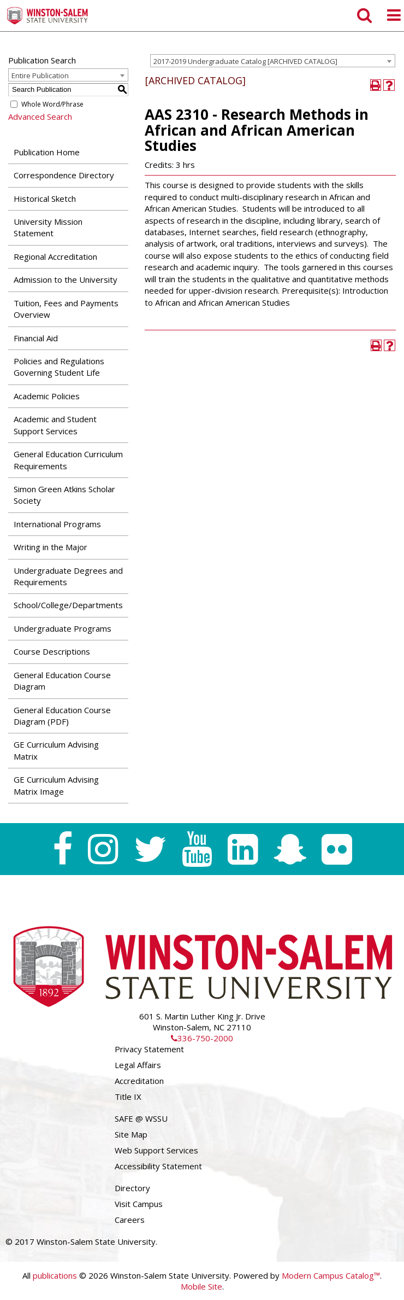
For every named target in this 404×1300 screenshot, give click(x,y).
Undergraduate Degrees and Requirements (68, 576)
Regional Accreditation (55, 256)
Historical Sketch (45, 198)
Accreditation (139, 1080)
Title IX (128, 1096)
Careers (130, 1219)
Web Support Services (156, 1150)
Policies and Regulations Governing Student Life (59, 366)
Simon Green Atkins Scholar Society (64, 494)
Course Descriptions (52, 651)
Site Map (131, 1134)
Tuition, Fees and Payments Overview (66, 309)
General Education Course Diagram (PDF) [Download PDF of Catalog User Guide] (62, 715)
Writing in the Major (50, 546)
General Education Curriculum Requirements (68, 459)
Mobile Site (201, 1286)
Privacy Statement (149, 1049)
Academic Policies (47, 395)
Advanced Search (40, 116)
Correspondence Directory (64, 175)
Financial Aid (36, 338)
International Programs (57, 523)
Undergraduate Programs (62, 628)
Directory (132, 1187)
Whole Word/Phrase (52, 104)
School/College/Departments (68, 604)
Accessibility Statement (158, 1166)
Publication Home (47, 152)
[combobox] (272, 60)
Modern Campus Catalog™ (331, 1275)
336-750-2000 (202, 1038)
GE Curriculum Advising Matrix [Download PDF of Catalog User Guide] (56, 750)
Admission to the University (65, 279)
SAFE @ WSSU (141, 1118)
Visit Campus (139, 1203)
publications (55, 1275)
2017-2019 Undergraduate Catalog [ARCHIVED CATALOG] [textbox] (245, 61)
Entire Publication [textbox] (40, 75)
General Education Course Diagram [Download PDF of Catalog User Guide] (62, 680)
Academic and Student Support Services (55, 424)
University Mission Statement (48, 227)
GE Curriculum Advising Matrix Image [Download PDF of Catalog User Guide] (56, 785)
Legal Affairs (138, 1064)
